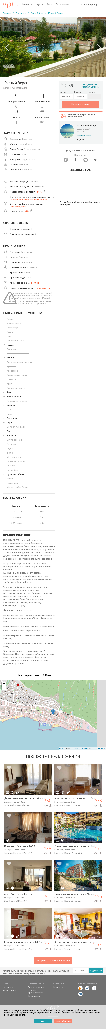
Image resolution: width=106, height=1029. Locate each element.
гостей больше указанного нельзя (29, 199)
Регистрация (62, 4)
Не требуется (18, 206)
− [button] (4, 688)
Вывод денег (35, 996)
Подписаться (96, 971)
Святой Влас (37, 13)
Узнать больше (63, 1021)
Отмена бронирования (35, 991)
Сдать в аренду (89, 4)
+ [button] (4, 684)
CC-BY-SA (101, 748)
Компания (8, 987)
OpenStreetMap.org (80, 748)
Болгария (21, 13)
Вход (49, 4)
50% (39, 191)
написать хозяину (80, 104)
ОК (42, 1021)
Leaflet (62, 748)
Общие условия (36, 987)
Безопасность (10, 990)
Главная (7, 13)
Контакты (27, 4)
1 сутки (35, 282)
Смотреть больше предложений (53, 960)
